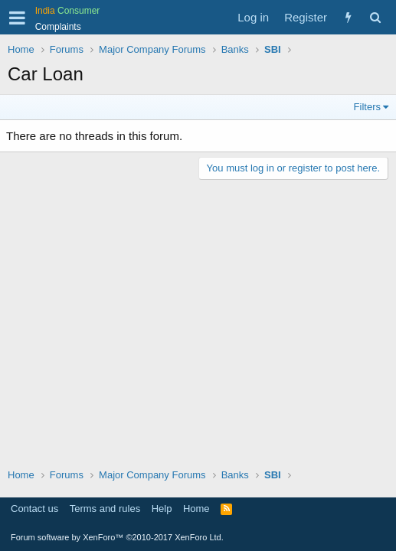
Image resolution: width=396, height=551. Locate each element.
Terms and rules (105, 508)
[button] (17, 17)
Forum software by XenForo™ (117, 537)
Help (162, 508)
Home (196, 508)
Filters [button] (367, 106)
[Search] (375, 17)
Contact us (34, 508)
